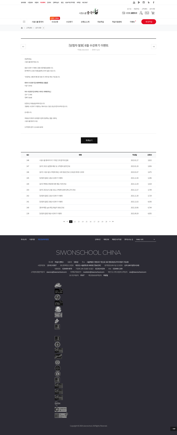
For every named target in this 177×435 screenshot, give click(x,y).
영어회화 (23, 2)
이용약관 (32, 239)
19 (102, 221)
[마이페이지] (141, 13)
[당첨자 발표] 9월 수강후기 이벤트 (50, 213)
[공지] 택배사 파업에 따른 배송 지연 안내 (52, 184)
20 (106, 221)
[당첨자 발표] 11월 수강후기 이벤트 (51, 195)
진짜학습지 (56, 2)
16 (90, 221)
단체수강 (97, 239)
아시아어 (42, 2)
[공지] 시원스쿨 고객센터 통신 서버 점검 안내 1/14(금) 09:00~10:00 (61, 172)
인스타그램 (143, 2)
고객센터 (144, 9)
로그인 (129, 9)
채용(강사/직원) (116, 239)
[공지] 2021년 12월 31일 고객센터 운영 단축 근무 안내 (57, 190)
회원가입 (136, 9)
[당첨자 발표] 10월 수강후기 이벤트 (51, 201)
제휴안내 (106, 239)
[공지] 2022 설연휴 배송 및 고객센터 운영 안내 (54, 166)
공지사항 (152, 9)
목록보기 (89, 140)
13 (78, 221)
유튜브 (134, 2)
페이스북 (153, 2)
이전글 (23, 46)
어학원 (78, 2)
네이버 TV (138, 2)
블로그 (148, 2)
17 (94, 221)
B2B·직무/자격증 (70, 2)
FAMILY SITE (139, 239)
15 (86, 221)
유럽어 (36, 2)
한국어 (49, 2)
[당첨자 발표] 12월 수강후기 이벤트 (51, 178)
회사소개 (23, 239)
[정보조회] (97, 265)
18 (98, 221)
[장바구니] (153, 13)
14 (82, 221)
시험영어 (30, 2)
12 (74, 221)
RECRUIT (85, 2)
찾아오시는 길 (128, 239)
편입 (62, 2)
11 (71, 221)
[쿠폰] (147, 13)
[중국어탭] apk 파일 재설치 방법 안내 (51, 207)
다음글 (153, 46)
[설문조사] (129, 13)
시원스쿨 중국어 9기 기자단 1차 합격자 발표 (53, 160)
